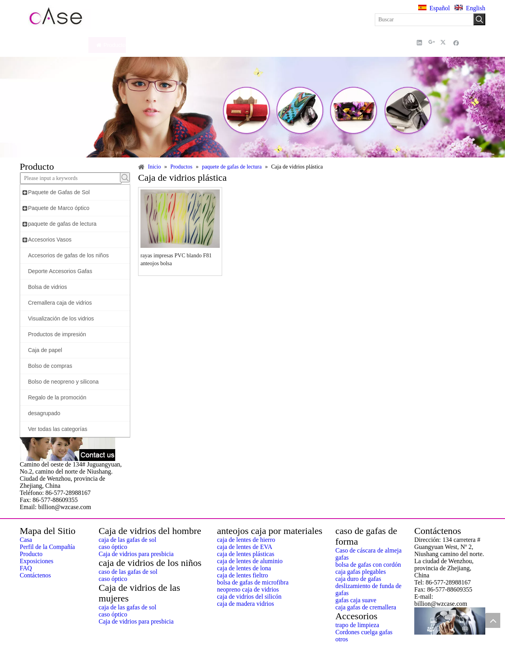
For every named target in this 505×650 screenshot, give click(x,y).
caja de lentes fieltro (242, 575)
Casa (26, 539)
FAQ (26, 568)
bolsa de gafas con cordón (368, 564)
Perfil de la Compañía (47, 546)
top (492, 620)
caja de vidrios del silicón (249, 596)
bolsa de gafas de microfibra (252, 582)
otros (341, 639)
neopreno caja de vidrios (248, 589)
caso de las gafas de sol (128, 571)
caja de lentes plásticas (245, 554)
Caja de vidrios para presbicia (136, 554)
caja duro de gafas (358, 578)
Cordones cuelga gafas (364, 632)
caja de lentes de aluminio (249, 561)
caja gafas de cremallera (365, 607)
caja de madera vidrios (245, 603)
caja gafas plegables (360, 571)
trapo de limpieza (357, 625)
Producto (31, 554)
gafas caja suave (355, 600)
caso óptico (113, 546)
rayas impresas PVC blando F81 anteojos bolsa (175, 259)
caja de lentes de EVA (244, 546)
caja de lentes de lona (244, 568)
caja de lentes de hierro (246, 539)
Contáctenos (35, 575)
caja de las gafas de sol (127, 539)
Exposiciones (36, 561)
